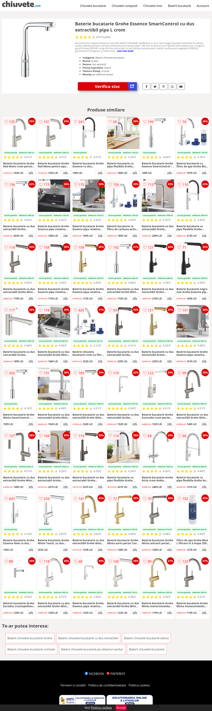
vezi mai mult (125, 51)
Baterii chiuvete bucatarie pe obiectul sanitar (92, 649)
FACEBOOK (94, 674)
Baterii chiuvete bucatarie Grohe (29, 638)
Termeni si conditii (73, 685)
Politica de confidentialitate (107, 685)
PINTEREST (116, 674)
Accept (121, 708)
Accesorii (203, 6)
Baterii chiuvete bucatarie (146, 649)
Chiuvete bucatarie (93, 6)
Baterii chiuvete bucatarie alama (146, 638)
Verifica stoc (116, 86)
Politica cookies (139, 685)
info (31, 172)
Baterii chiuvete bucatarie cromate (31, 649)
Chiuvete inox (152, 6)
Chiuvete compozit (124, 6)
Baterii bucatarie (179, 6)
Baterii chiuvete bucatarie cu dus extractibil (88, 638)
